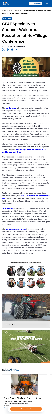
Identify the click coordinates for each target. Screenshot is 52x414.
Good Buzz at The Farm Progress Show (25, 374)
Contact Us (26, 409)
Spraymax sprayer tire (16, 229)
